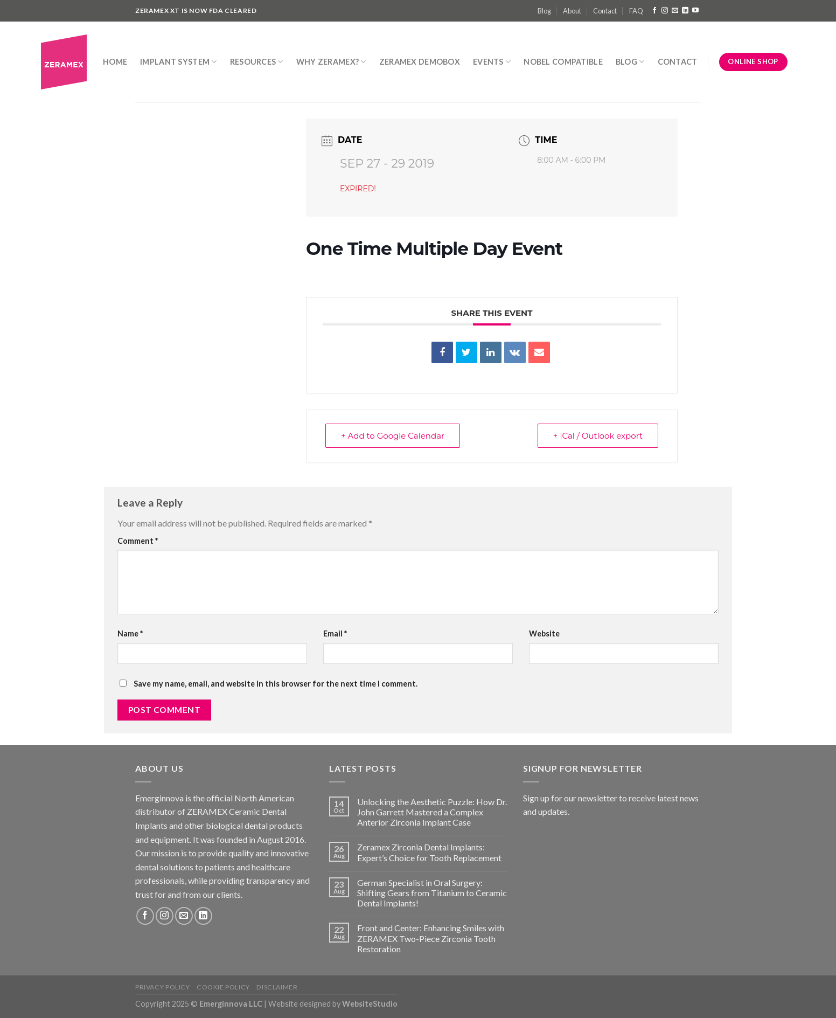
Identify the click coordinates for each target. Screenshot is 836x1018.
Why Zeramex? (331, 62)
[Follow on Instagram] (664, 11)
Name (130, 633)
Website (544, 633)
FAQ (636, 10)
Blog (544, 10)
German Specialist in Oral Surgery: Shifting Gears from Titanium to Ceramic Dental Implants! (432, 892)
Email (335, 633)
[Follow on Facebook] (654, 11)
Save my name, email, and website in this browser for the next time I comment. (275, 683)
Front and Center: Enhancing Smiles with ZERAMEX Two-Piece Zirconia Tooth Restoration (430, 938)
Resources (256, 62)
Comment (137, 540)
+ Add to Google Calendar (392, 436)
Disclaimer (276, 987)
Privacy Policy (162, 987)
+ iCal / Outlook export (598, 436)
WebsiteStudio (370, 1003)
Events (492, 62)
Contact (605, 10)
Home (115, 61)
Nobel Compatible (563, 61)
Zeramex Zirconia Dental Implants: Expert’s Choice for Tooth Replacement (429, 852)
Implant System (178, 62)
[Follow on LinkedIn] (685, 11)
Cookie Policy (223, 987)
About (572, 10)
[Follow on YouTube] (695, 11)
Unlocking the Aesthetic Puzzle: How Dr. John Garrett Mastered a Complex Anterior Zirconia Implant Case (432, 812)
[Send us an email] (675, 11)
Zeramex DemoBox (419, 61)
